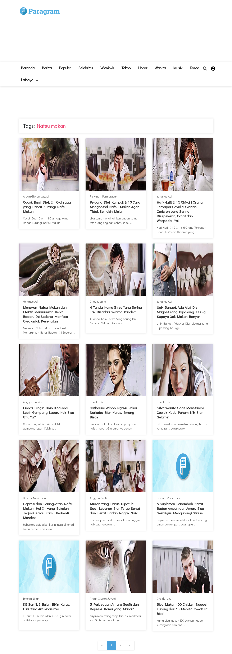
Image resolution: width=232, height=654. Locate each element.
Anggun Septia (32, 402)
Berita (47, 67)
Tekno (126, 67)
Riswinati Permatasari (104, 196)
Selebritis (85, 67)
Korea (194, 67)
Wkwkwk (107, 67)
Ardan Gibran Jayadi (36, 196)
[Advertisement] (141, 32)
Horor (142, 67)
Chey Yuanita (98, 301)
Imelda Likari (98, 402)
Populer (65, 67)
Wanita (160, 67)
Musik (177, 67)
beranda (28, 67)
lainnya (30, 79)
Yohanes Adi (164, 196)
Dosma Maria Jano (35, 498)
